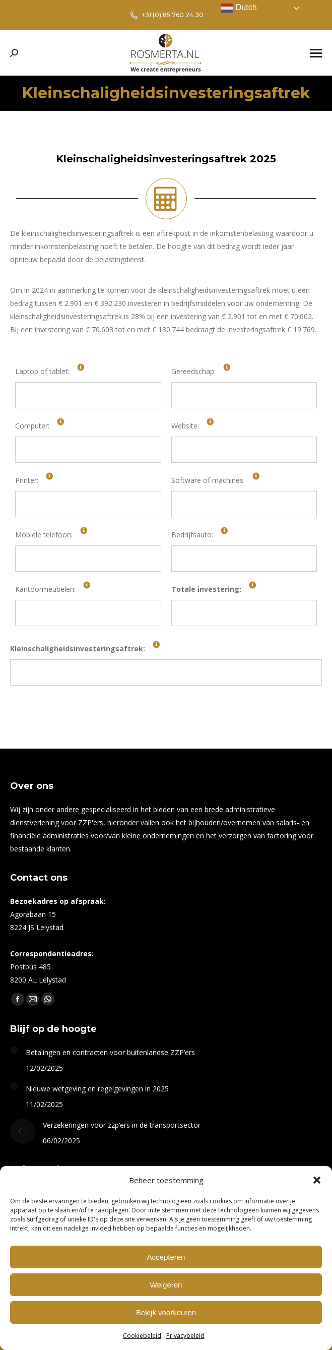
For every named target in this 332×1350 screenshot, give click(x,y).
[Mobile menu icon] (316, 53)
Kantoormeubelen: (45, 589)
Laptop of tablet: (42, 371)
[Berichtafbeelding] (14, 1050)
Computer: (32, 426)
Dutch (238, 8)
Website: (185, 426)
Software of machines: (208, 480)
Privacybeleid (185, 1335)
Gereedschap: (193, 371)
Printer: (26, 480)
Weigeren (166, 1284)
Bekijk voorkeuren (166, 1312)
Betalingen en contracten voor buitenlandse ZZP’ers (110, 1052)
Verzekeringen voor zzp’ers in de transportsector (122, 1125)
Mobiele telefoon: (44, 534)
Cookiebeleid (142, 1335)
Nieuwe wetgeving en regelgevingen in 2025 (97, 1088)
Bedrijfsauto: (192, 534)
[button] (317, 1180)
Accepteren (166, 1257)
